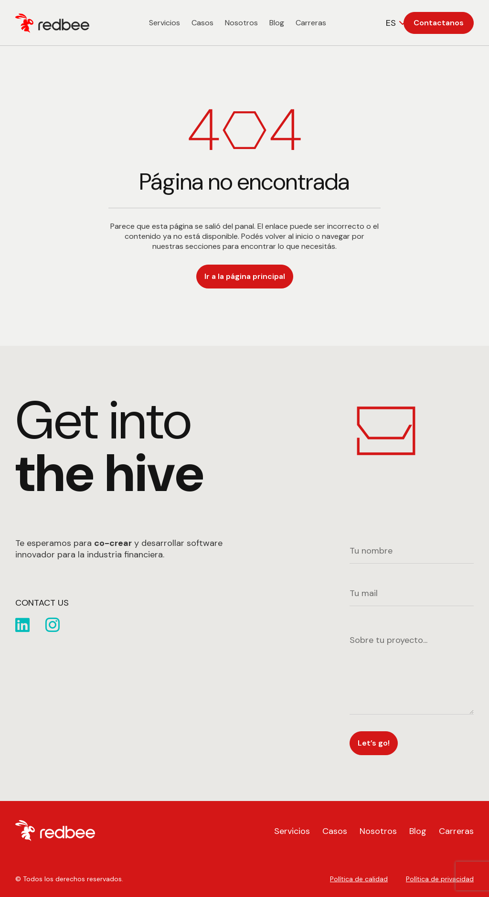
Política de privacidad (440, 879)
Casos (202, 23)
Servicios (164, 23)
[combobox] (397, 22)
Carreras (311, 23)
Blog (276, 23)
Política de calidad (359, 879)
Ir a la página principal (244, 276)
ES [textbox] (391, 23)
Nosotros (241, 23)
